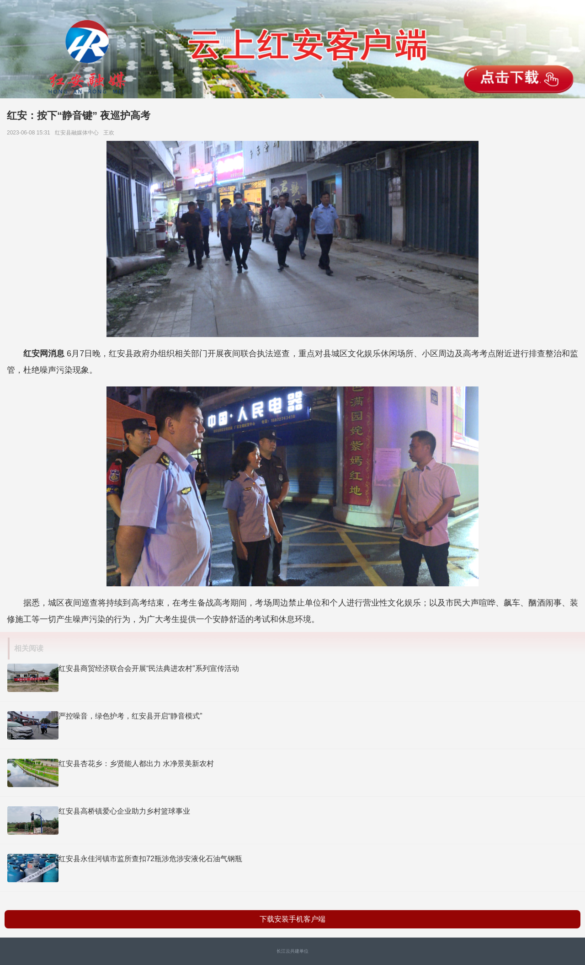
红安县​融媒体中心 (78, 132)
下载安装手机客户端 (292, 919)
